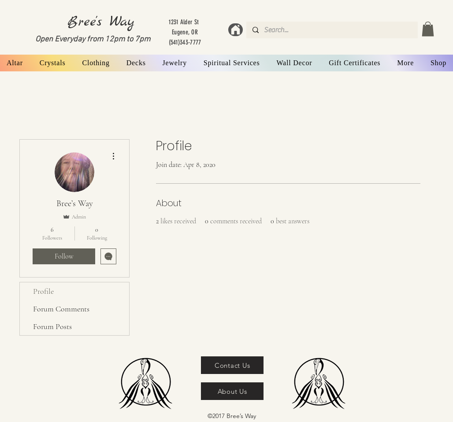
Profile (43, 291)
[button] (428, 29)
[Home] (235, 29)
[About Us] (232, 391)
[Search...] (331, 30)
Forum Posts (52, 326)
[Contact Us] (232, 365)
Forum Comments (61, 309)
